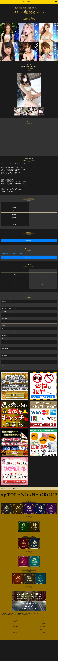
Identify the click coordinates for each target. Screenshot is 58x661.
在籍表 (43, 618)
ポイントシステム (43, 626)
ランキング (43, 621)
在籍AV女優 (15, 620)
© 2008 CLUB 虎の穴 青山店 (29, 636)
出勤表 (15, 618)
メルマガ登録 (15, 626)
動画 (15, 621)
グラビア (43, 620)
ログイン (43, 624)
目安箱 (15, 629)
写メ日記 (15, 632)
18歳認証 (15, 617)
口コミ (15, 634)
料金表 (15, 623)
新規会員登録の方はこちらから (29, 240)
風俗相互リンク (43, 629)
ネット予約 (43, 632)
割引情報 (43, 623)
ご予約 (15, 624)
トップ (43, 617)
